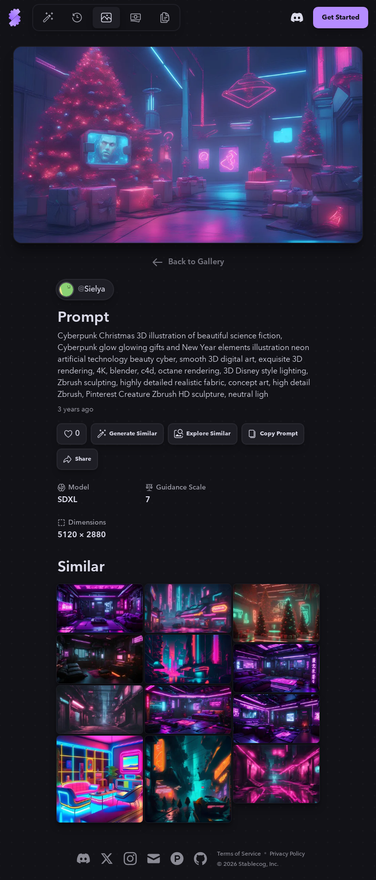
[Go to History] (77, 17)
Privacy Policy (287, 854)
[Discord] (297, 17)
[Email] (153, 858)
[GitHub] (200, 858)
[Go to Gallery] (106, 17)
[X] (107, 858)
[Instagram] (130, 858)
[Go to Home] (14, 17)
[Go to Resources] (164, 17)
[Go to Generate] (47, 17)
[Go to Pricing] (135, 17)
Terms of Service (239, 854)
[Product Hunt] (177, 858)
